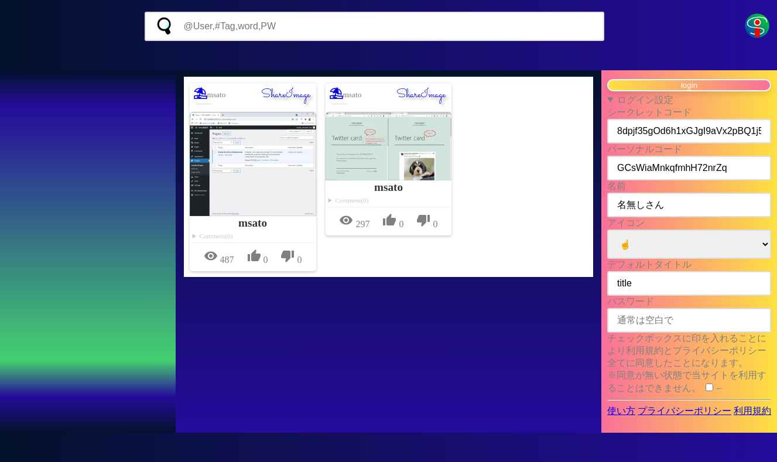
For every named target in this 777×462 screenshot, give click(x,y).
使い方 (621, 411)
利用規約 (752, 411)
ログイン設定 (645, 100)
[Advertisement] (388, 55)
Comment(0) (215, 235)
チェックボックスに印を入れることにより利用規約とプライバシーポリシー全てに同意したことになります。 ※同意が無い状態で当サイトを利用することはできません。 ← (686, 363)
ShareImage (285, 95)
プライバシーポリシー (684, 411)
